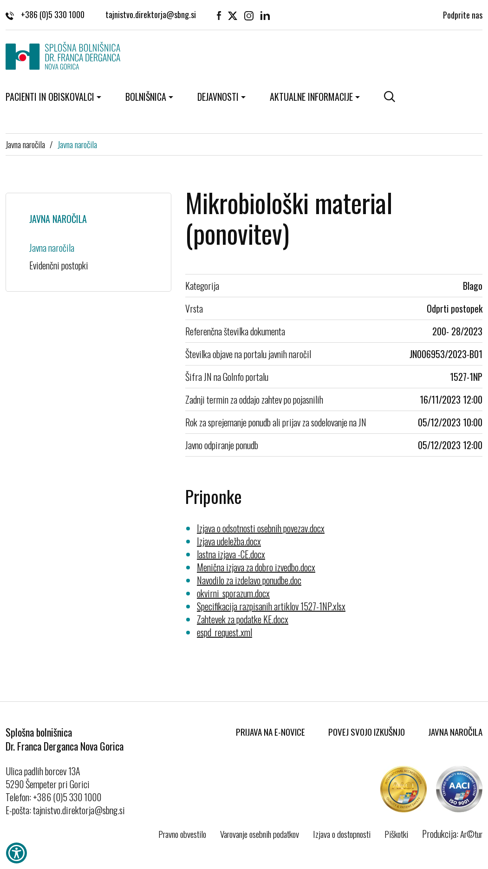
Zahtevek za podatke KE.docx (242, 619)
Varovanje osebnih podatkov (259, 833)
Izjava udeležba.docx (229, 541)
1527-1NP (466, 376)
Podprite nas (462, 14)
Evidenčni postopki (58, 265)
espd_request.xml (224, 632)
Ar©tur (471, 833)
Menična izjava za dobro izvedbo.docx (256, 567)
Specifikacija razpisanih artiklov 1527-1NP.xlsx (271, 606)
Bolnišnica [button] (145, 97)
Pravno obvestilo (182, 833)
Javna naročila (25, 143)
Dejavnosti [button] (218, 97)
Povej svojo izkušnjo (366, 731)
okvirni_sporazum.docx (233, 593)
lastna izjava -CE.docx (231, 554)
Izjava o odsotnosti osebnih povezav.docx (261, 528)
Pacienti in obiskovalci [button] (50, 97)
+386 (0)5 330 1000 (45, 14)
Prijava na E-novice (270, 731)
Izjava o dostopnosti (342, 833)
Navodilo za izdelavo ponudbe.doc (249, 580)
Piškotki (396, 833)
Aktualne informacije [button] (311, 97)
